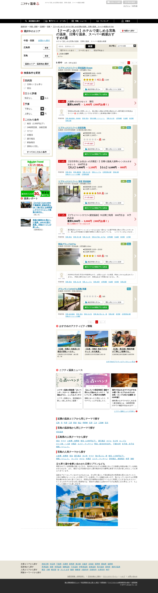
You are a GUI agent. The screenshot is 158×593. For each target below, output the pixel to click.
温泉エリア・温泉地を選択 (37, 64)
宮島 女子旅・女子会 (99, 237)
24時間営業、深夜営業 (37, 127)
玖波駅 (125, 118)
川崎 (48, 570)
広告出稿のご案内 (94, 576)
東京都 (78, 564)
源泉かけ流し (33, 146)
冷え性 (115, 441)
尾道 (75, 423)
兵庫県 (65, 564)
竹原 (65, 423)
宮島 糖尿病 (77, 172)
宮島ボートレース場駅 (72, 174)
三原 (70, 423)
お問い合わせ (132, 576)
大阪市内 (84, 570)
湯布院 (107, 567)
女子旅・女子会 (128, 444)
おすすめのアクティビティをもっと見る (120, 362)
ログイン (126, 6)
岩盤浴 (30, 135)
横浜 (43, 570)
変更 (46, 48)
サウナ (63, 441)
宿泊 (58, 441)
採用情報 (134, 582)
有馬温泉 (58, 567)
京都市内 (93, 570)
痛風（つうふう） (63, 447)
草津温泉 (45, 567)
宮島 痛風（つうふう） (97, 118)
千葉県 (58, 564)
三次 (95, 423)
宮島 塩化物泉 (70, 314)
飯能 (72, 570)
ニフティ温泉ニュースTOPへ (124, 411)
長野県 (97, 564)
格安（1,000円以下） (89, 441)
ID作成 (134, 6)
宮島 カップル (96, 172)
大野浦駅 (119, 118)
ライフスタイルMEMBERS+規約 (119, 582)
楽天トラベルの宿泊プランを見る (96, 94)
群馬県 (71, 564)
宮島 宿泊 (85, 118)
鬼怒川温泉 (116, 567)
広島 (58, 423)
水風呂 (73, 444)
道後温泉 (92, 567)
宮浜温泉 (59, 432)
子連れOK (117, 444)
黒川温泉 (100, 567)
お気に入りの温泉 (114, 2)
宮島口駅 (68, 121)
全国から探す (44, 40)
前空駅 (131, 118)
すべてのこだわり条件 (37, 152)
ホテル (109, 441)
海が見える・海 (101, 456)
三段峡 (101, 423)
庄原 (90, 423)
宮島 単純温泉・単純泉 (73, 118)
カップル (122, 441)
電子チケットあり (67, 50)
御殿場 (77, 570)
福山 (79, 423)
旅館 (132, 459)
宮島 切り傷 (77, 237)
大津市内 (101, 570)
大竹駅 (128, 237)
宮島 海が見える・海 (100, 314)
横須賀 (53, 570)
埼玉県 (52, 564)
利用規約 (103, 582)
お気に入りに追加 (114, 89)
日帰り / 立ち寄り (34, 84)
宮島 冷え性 (110, 118)
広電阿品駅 (85, 174)
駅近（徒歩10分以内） (103, 444)
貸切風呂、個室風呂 (117, 459)
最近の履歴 (130, 2)
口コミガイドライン (110, 576)
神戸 (107, 570)
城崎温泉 (66, 567)
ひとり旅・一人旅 (63, 444)
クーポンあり (84, 50)
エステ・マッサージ (85, 444)
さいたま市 (64, 570)
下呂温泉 (74, 567)
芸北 (106, 423)
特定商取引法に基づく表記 (90, 582)
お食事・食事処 (73, 441)
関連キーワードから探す (31, 573)
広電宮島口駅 (107, 172)
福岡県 (110, 564)
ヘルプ (122, 576)
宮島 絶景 (96, 282)
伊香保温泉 (83, 567)
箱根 (51, 567)
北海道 (91, 564)
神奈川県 (45, 564)
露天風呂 (101, 441)
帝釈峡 (85, 423)
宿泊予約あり (99, 50)
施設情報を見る (93, 89)
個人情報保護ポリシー (72, 582)
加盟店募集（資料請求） (76, 576)
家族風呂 (31, 142)
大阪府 (84, 564)
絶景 (127, 459)
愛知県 (103, 564)
